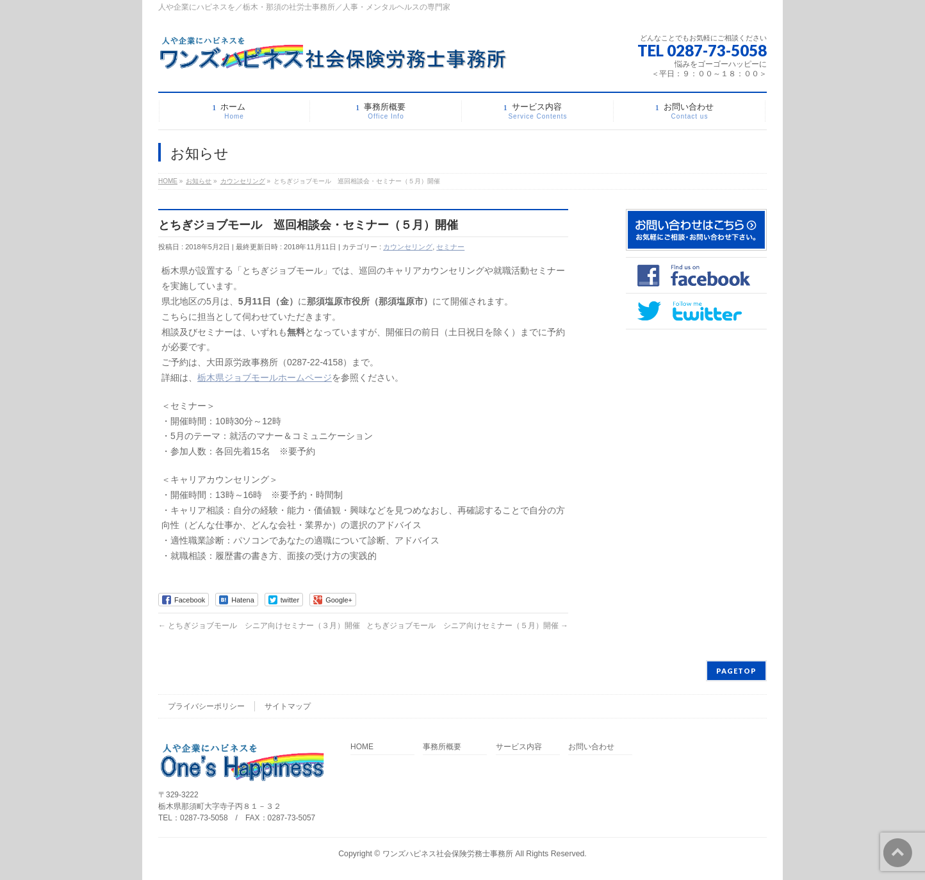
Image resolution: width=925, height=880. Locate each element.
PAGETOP (736, 671)
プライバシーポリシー (206, 706)
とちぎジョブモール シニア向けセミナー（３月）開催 (259, 625)
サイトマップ (288, 706)
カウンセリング (407, 247)
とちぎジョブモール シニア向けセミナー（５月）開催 (467, 625)
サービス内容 (519, 747)
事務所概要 (442, 747)
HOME (361, 747)
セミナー (450, 247)
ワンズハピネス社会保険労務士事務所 (447, 853)
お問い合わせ (591, 747)
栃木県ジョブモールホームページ (264, 377)
